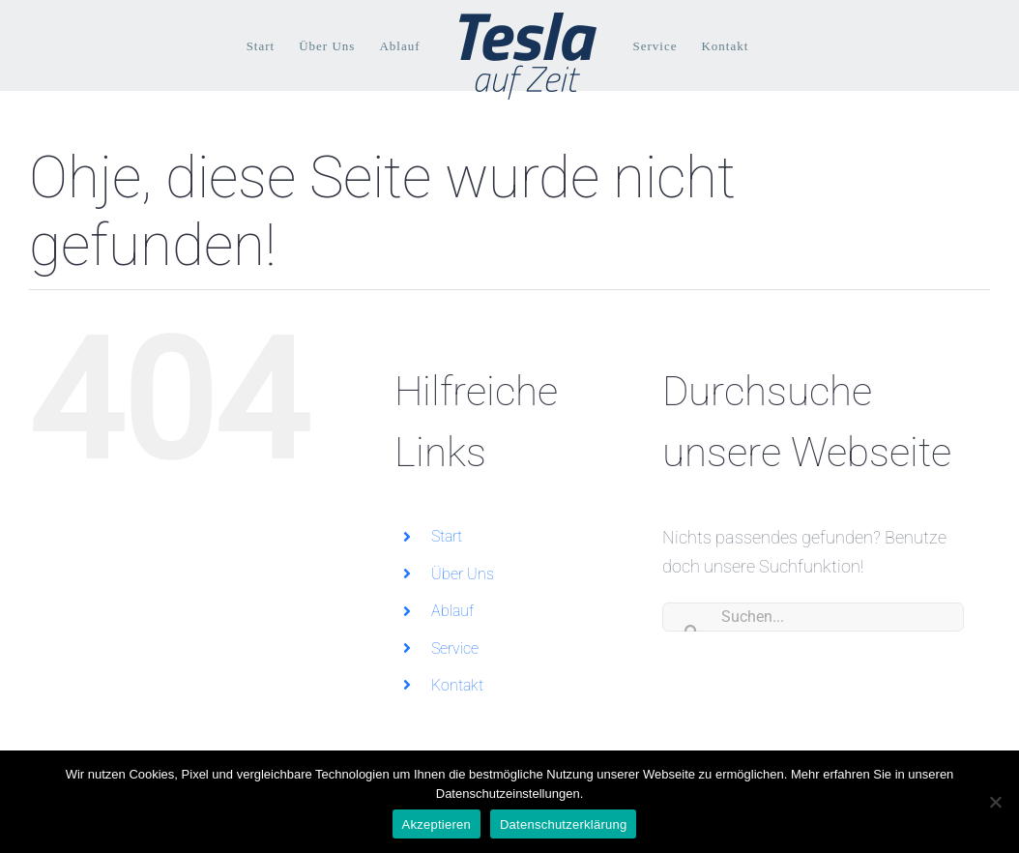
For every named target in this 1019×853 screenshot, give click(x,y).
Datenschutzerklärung (563, 824)
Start (446, 536)
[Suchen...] (812, 617)
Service (455, 648)
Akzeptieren (436, 824)
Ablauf (452, 611)
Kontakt (457, 685)
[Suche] (691, 617)
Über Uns (462, 574)
